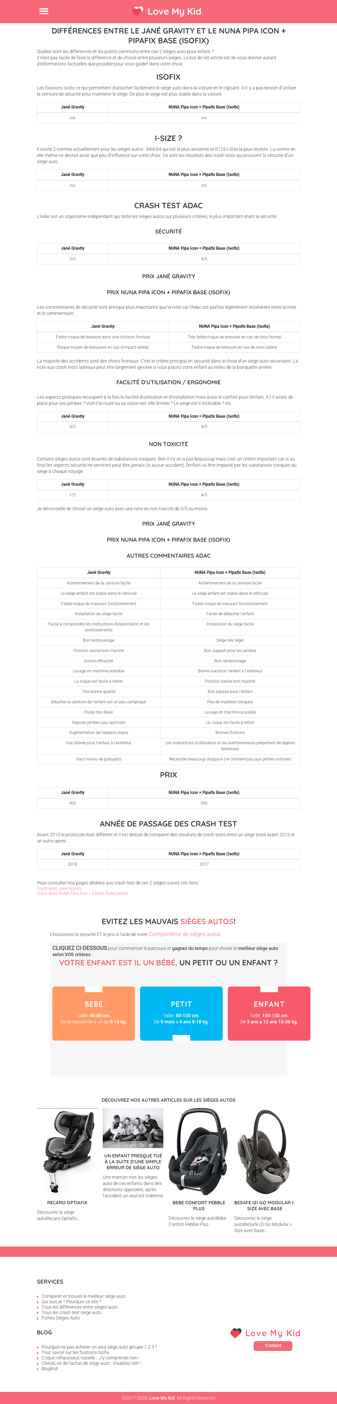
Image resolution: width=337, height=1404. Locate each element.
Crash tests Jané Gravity (59, 888)
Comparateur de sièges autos (185, 934)
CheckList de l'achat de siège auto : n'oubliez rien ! (91, 1363)
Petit (181, 1014)
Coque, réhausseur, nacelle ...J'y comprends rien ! (90, 1357)
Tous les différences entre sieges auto (79, 1307)
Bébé (93, 1014)
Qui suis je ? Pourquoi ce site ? (71, 1301)
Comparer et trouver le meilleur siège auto (84, 1296)
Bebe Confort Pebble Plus (199, 1205)
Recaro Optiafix (67, 1203)
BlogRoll (50, 1368)
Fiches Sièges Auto (61, 1318)
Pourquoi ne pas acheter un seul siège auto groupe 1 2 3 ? (99, 1347)
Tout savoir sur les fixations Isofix (75, 1352)
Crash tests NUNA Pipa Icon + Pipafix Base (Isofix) (82, 893)
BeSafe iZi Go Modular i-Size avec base (264, 1205)
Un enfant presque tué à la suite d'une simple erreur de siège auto (133, 1162)
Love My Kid (175, 11)
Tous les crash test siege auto (71, 1312)
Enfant (269, 1014)
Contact (273, 1345)
